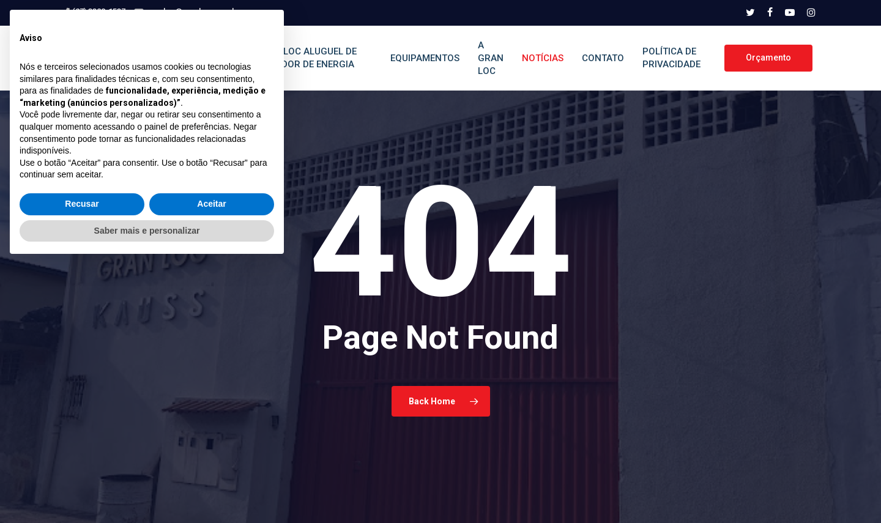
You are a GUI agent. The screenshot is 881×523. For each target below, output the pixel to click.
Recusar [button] (82, 463)
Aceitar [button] (211, 463)
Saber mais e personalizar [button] (147, 489)
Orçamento (768, 57)
